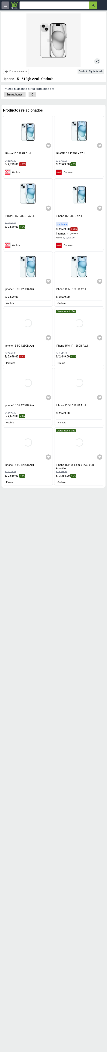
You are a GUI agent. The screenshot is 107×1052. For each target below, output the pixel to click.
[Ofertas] (54, 5)
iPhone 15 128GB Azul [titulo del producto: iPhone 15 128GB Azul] (18, 153)
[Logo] (14, 5)
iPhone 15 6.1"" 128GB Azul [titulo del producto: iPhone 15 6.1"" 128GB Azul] (72, 345)
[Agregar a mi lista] (48, 145)
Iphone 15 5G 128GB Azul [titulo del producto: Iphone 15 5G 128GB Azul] (20, 289)
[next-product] (91, 71)
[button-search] (93, 5)
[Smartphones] (15, 94)
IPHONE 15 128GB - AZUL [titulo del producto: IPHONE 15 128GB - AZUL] (71, 153)
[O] (32, 94)
